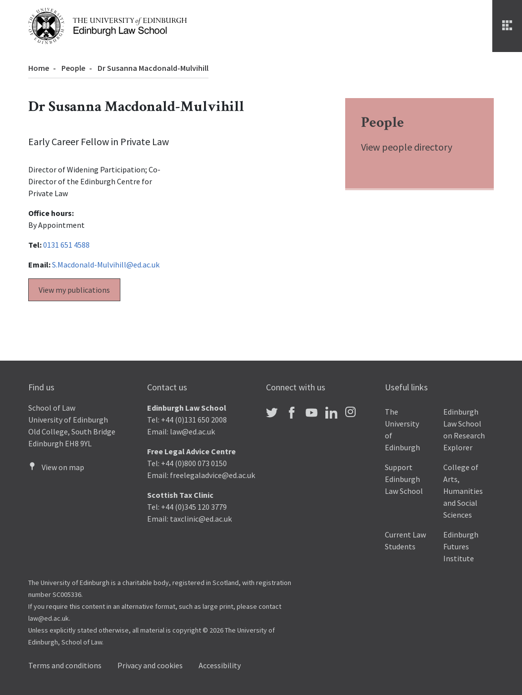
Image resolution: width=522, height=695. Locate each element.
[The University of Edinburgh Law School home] (107, 25)
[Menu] (507, 26)
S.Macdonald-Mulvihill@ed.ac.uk (105, 264)
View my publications (74, 290)
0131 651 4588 (66, 245)
